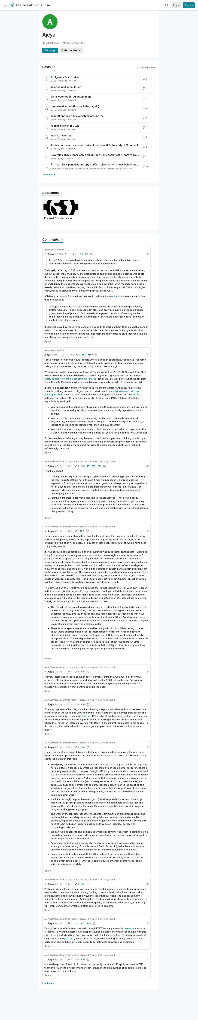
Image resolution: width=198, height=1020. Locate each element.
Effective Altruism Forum (30, 5)
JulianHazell (82, 168)
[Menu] (5, 5)
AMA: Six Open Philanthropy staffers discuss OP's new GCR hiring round (100, 164)
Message (50, 50)
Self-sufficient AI (61, 135)
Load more (49, 174)
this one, (87, 716)
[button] (81, 254)
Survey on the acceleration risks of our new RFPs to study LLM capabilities (96, 145)
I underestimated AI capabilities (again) (74, 106)
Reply (47, 341)
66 (145, 166)
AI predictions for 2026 (64, 125)
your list (68, 938)
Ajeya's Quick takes (67, 77)
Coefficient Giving (59, 168)
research (129, 928)
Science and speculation (65, 87)
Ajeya (53, 81)
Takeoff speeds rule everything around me (77, 116)
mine (115, 296)
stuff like (136, 394)
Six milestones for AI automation (70, 96)
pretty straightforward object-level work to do (70, 378)
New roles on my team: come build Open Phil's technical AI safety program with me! (102, 154)
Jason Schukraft (97, 168)
